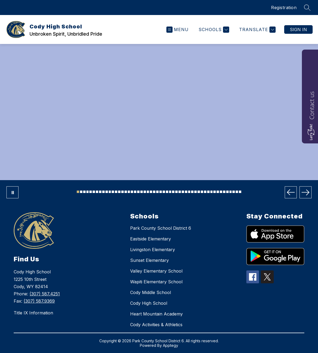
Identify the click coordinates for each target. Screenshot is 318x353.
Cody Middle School (150, 292)
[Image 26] (157, 192)
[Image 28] (164, 192)
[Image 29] (167, 192)
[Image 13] (116, 192)
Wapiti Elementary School (156, 281)
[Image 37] (192, 192)
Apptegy (170, 345)
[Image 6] (94, 192)
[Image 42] (208, 192)
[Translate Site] (257, 29)
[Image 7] (97, 192)
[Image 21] (141, 192)
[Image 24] (151, 192)
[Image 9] (103, 192)
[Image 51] (237, 192)
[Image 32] (176, 192)
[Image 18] (132, 192)
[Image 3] (84, 192)
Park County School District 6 (160, 228)
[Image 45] (218, 192)
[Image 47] (224, 192)
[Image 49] (230, 192)
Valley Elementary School (156, 271)
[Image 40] (202, 192)
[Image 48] (227, 192)
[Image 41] (205, 192)
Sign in (298, 29)
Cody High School (148, 303)
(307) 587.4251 (45, 293)
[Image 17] (129, 192)
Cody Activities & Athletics (156, 324)
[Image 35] (186, 192)
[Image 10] (106, 192)
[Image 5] (90, 192)
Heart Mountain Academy (156, 314)
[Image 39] (199, 192)
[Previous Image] (291, 192)
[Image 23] (148, 192)
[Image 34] (183, 192)
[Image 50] (233, 192)
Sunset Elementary (149, 260)
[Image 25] (154, 192)
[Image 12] (113, 192)
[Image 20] (138, 192)
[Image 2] (81, 192)
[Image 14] (119, 192)
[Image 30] (170, 192)
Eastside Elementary (150, 238)
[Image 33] (179, 192)
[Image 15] (122, 192)
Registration (284, 7)
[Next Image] (305, 192)
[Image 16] (126, 192)
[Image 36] (189, 192)
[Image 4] (87, 192)
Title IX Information (33, 312)
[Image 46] (221, 192)
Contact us (311, 105)
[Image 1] (78, 192)
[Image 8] (100, 192)
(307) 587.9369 (39, 301)
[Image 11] (110, 192)
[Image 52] (240, 192)
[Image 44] (214, 192)
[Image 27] (160, 192)
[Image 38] (195, 192)
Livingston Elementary (152, 249)
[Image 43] (211, 192)
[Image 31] (173, 192)
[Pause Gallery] (12, 192)
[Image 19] (135, 192)
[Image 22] (145, 192)
